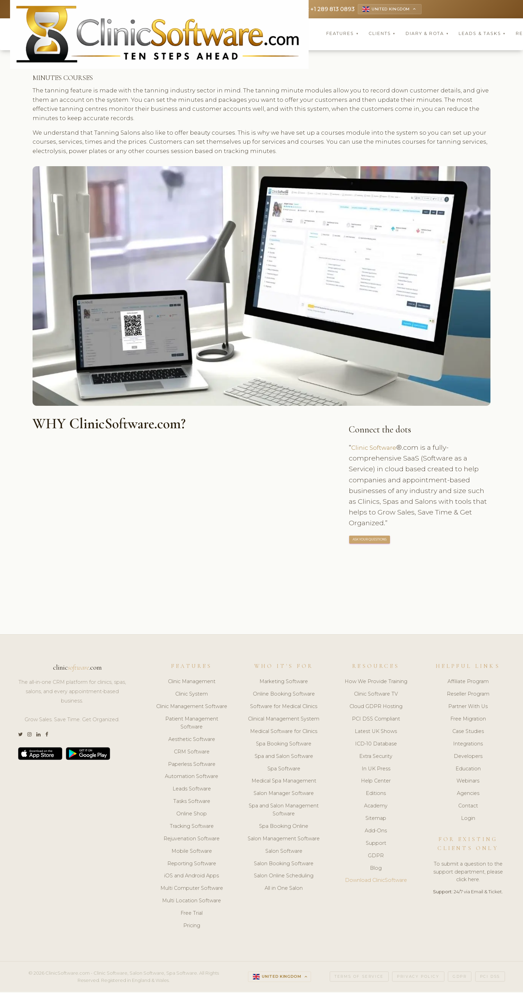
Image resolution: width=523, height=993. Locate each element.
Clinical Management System (283, 720)
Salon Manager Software (284, 794)
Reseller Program (468, 695)
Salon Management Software (284, 840)
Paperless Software (191, 765)
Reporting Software (191, 864)
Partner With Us (468, 707)
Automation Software (191, 777)
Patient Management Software (191, 724)
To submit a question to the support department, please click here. (468, 872)
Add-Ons (376, 832)
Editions (376, 794)
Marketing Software (283, 682)
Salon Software (283, 852)
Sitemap (375, 819)
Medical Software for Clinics (283, 732)
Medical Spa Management (283, 782)
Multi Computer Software (191, 889)
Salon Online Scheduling (283, 877)
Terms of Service (359, 977)
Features (342, 34)
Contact (468, 807)
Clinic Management (191, 682)
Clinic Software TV (376, 695)
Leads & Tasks (482, 34)
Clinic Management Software (191, 707)
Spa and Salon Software (284, 757)
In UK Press (376, 769)
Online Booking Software (284, 695)
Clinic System (191, 695)
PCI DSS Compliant (376, 720)
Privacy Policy (418, 977)
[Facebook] (46, 735)
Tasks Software (191, 802)
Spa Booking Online (283, 827)
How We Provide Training (376, 682)
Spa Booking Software (283, 745)
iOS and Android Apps (191, 877)
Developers (468, 757)
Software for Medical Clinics (283, 707)
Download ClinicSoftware (376, 881)
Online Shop (191, 815)
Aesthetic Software (191, 740)
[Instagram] (29, 735)
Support (376, 844)
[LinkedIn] (38, 735)
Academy (376, 807)
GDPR (376, 856)
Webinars (467, 782)
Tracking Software (192, 827)
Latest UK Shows (376, 732)
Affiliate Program (468, 682)
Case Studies (468, 732)
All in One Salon (284, 889)
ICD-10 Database (376, 745)
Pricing (191, 926)
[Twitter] (20, 735)
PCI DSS (490, 977)
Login (468, 819)
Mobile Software (191, 852)
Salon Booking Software (283, 864)
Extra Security (375, 757)
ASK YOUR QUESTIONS (370, 540)
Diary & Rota (427, 34)
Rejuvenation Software (191, 840)
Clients (382, 34)
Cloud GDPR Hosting (375, 707)
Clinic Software (376, 448)
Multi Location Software (191, 901)
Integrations (468, 745)
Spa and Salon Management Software (284, 811)
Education (468, 769)
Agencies (468, 794)
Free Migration (468, 720)
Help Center (376, 782)
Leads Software (191, 790)
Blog (376, 869)
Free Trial (191, 914)
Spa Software (283, 769)
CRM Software (192, 752)
